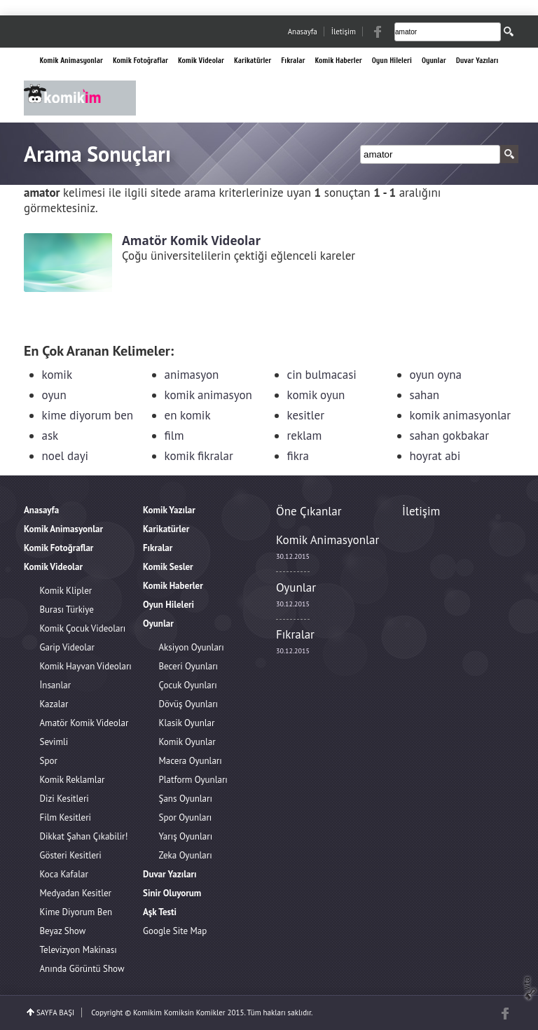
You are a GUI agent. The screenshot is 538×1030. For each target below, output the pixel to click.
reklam (304, 435)
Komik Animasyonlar (71, 60)
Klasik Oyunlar (187, 723)
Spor (48, 761)
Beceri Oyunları (189, 666)
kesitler (305, 415)
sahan (425, 395)
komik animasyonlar (460, 415)
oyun (54, 395)
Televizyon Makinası (78, 950)
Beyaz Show (63, 931)
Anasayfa (302, 31)
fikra (298, 456)
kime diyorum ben (88, 415)
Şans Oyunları (185, 799)
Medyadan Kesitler (76, 893)
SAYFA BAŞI (55, 1012)
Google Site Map (175, 931)
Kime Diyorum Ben (76, 912)
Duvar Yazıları (477, 60)
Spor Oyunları (185, 817)
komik (57, 374)
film (174, 435)
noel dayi (65, 456)
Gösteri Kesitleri (71, 855)
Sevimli (54, 742)
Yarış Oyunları (186, 836)
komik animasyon (208, 395)
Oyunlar (434, 60)
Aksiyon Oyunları (191, 647)
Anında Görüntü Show (82, 969)
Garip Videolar (67, 647)
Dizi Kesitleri (64, 799)
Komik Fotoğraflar (140, 60)
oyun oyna (436, 374)
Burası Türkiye (67, 609)
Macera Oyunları (190, 761)
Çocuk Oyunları (188, 685)
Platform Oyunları (193, 780)
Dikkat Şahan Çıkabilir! (84, 836)
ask (50, 435)
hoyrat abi (435, 456)
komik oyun (316, 395)
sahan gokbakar (450, 435)
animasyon (192, 374)
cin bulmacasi (322, 374)
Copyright (107, 1012)
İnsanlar (55, 685)
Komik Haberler (338, 60)
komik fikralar (199, 456)
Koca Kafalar (64, 874)
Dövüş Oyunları (189, 704)
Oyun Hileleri (392, 60)
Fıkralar (293, 60)
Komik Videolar (201, 60)
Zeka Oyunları (185, 855)
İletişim (343, 31)
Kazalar (54, 704)
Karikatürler (252, 60)
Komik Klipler (66, 591)
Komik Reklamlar (72, 780)
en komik (188, 415)
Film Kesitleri (66, 817)
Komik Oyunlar (187, 742)
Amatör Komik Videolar (84, 723)
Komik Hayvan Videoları (86, 666)
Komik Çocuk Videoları (83, 628)
